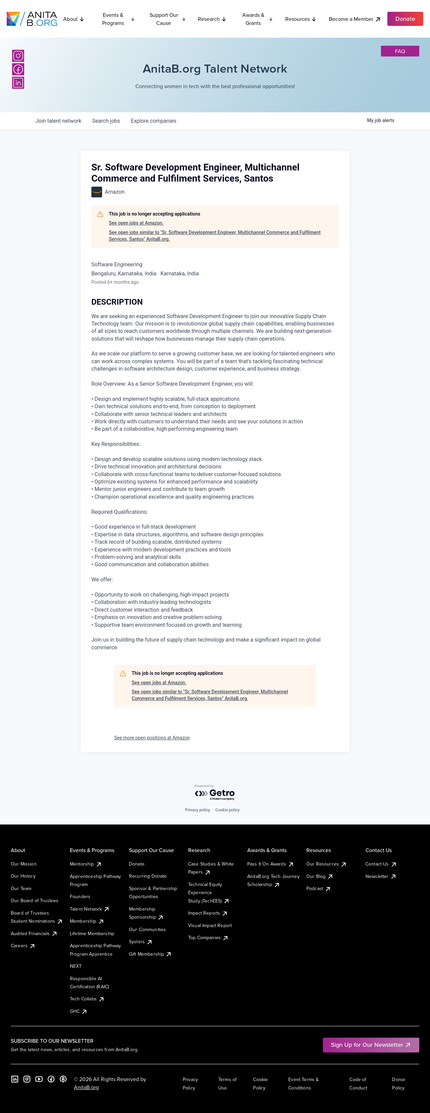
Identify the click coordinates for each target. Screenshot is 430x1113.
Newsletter (381, 876)
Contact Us (381, 863)
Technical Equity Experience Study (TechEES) (209, 892)
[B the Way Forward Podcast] (63, 1079)
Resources (301, 19)
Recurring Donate (148, 876)
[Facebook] (18, 69)
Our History (23, 876)
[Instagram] (18, 56)
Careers (23, 945)
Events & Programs (118, 19)
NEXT (76, 966)
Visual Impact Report (210, 925)
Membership (87, 921)
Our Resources (326, 863)
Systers (141, 941)
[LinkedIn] (18, 83)
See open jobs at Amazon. (136, 223)
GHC (79, 1011)
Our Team (21, 888)
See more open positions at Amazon (152, 737)
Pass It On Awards (270, 863)
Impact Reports (208, 913)
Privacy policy (197, 810)
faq (400, 51)
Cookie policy (227, 810)
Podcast (318, 888)
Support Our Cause (167, 19)
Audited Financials (34, 933)
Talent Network (90, 909)
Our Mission (24, 863)
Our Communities (147, 929)
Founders (80, 896)
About (74, 19)
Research (212, 19)
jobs (106, 121)
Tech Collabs (87, 998)
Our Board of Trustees (34, 900)
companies (153, 121)
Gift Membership (150, 954)
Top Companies (208, 937)
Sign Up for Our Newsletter (371, 1044)
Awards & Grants (257, 19)
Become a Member (355, 19)
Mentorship (86, 863)
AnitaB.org (86, 1087)
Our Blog (320, 876)
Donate (136, 863)
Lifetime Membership (92, 933)
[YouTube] (39, 1079)
